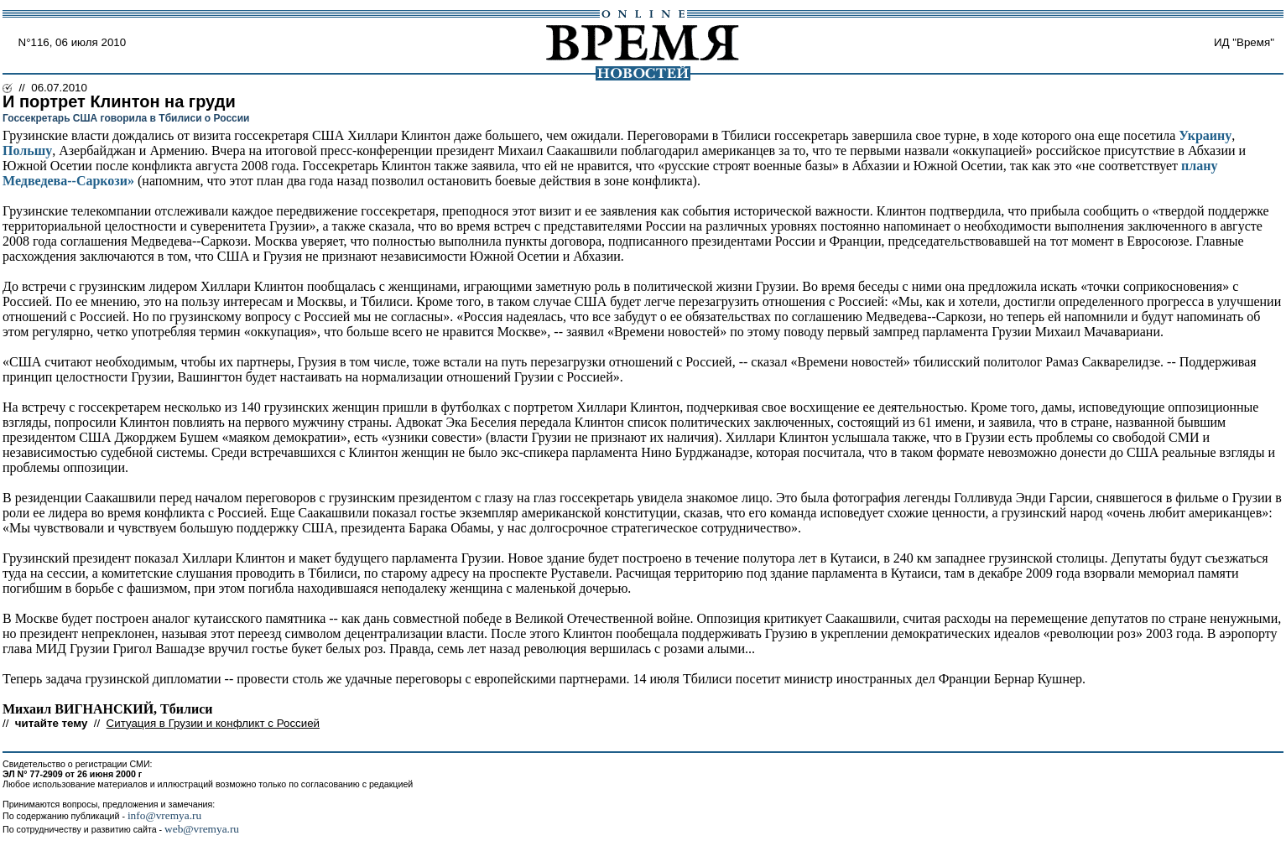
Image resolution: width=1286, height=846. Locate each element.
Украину (1205, 135)
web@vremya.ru (201, 829)
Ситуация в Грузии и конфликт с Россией (213, 723)
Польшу (27, 150)
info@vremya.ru (164, 815)
